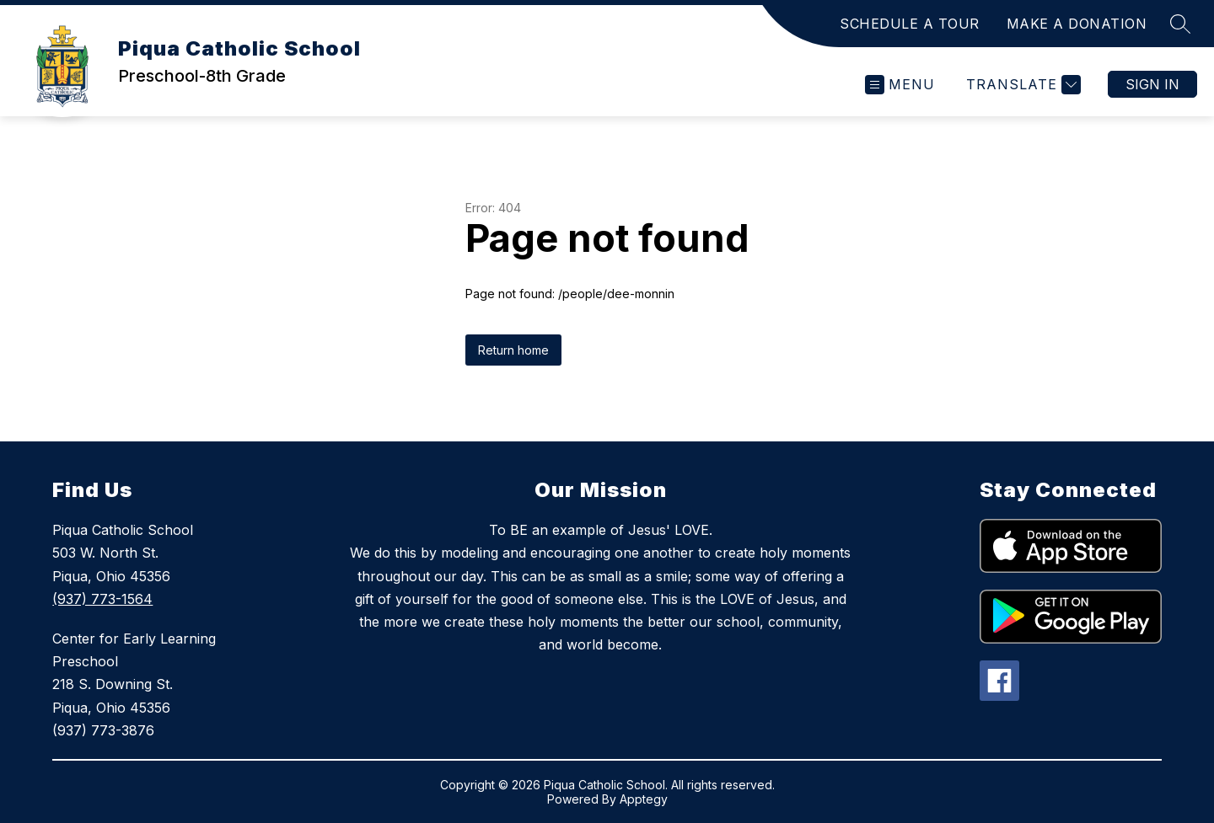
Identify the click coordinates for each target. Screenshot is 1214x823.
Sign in (1152, 84)
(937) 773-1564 (102, 599)
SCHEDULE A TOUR (910, 23)
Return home (513, 350)
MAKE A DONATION (1077, 23)
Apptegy (644, 799)
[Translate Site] (1021, 84)
